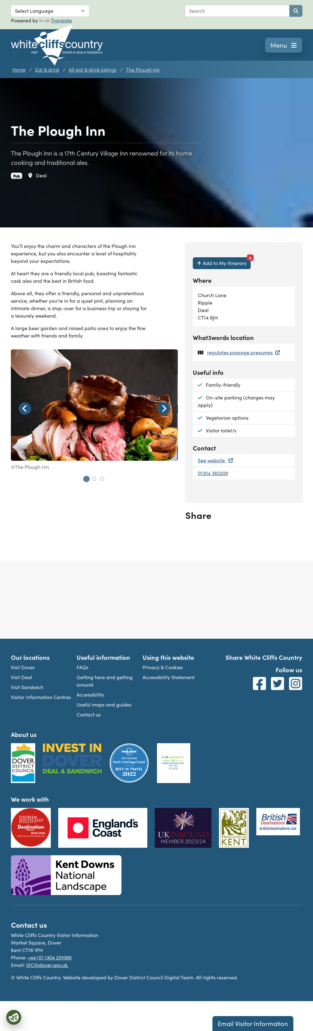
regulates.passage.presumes (243, 352)
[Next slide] (164, 408)
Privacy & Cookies (163, 667)
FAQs (82, 667)
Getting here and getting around (105, 681)
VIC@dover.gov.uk (47, 965)
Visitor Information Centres (41, 697)
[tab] (86, 479)
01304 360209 (213, 473)
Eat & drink (47, 69)
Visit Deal (21, 677)
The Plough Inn (143, 69)
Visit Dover (23, 667)
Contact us (89, 714)
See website (215, 460)
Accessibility (90, 694)
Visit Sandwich (27, 687)
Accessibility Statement (169, 677)
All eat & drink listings (92, 69)
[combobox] (237, 11)
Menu (283, 45)
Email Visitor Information (253, 1023)
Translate (55, 20)
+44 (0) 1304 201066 (50, 957)
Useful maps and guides (104, 704)
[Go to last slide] (25, 408)
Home (19, 69)
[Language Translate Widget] (50, 11)
